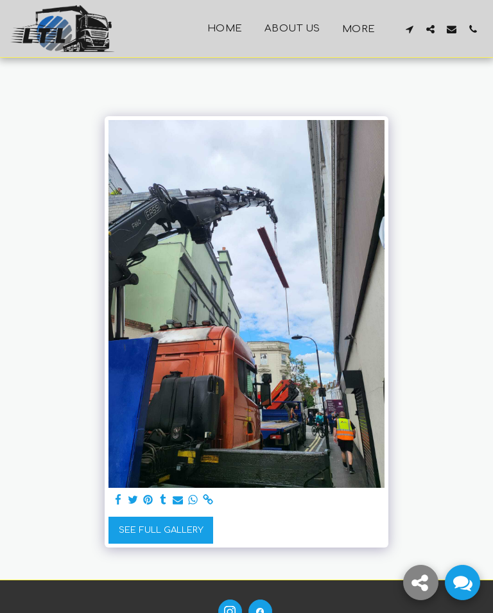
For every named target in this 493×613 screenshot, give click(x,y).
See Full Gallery (161, 530)
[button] (409, 29)
